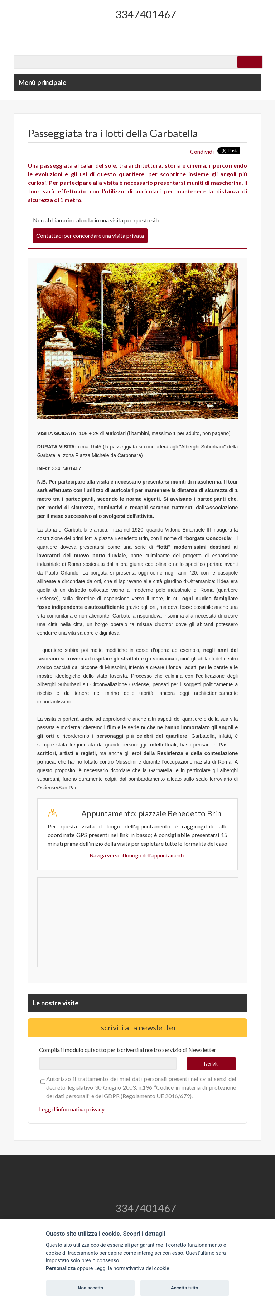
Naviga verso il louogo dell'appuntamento (138, 855)
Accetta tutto (184, 1288)
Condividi (202, 151)
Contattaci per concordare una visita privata (90, 235)
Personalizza (61, 1268)
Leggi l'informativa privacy (72, 1109)
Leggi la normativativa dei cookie (131, 1268)
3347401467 (145, 14)
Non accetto (90, 1288)
